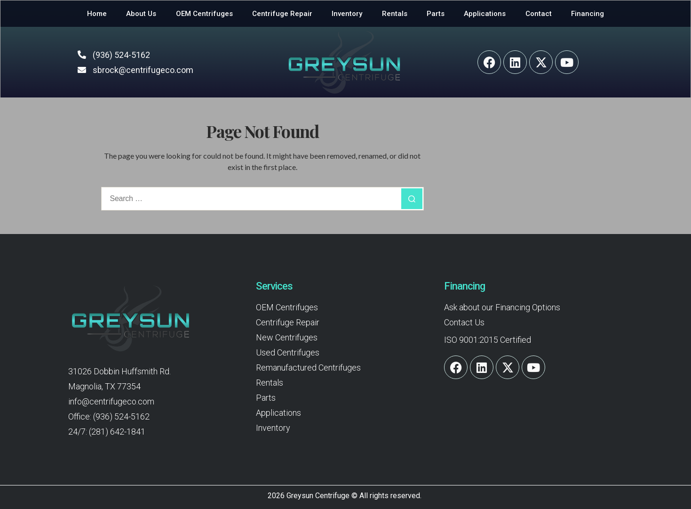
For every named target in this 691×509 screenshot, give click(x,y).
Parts (436, 13)
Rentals (394, 13)
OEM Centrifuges (204, 13)
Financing (587, 13)
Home (97, 13)
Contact (538, 13)
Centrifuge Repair (282, 13)
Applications (485, 13)
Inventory (347, 13)
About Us (141, 13)
